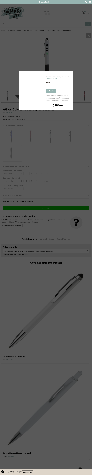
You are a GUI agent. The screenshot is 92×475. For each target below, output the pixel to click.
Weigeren (36, 472)
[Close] (72, 71)
